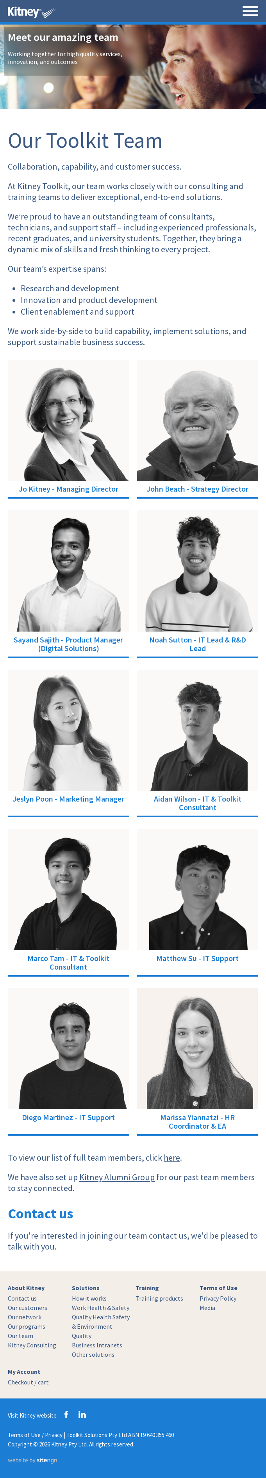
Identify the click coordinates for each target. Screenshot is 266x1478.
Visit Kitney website (32, 1415)
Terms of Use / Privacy (35, 1435)
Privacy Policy (218, 1298)
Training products (159, 1298)
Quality (81, 1336)
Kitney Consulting (32, 1345)
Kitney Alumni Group (117, 1177)
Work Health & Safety (100, 1308)
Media (207, 1308)
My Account (24, 1371)
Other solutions (93, 1354)
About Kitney (26, 1288)
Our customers (27, 1308)
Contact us (22, 1298)
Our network (24, 1317)
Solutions (86, 1288)
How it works (89, 1298)
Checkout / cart (28, 1382)
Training (147, 1288)
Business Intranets (97, 1345)
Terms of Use (218, 1288)
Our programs (26, 1326)
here (172, 1157)
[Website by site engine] (32, 1461)
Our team (20, 1336)
